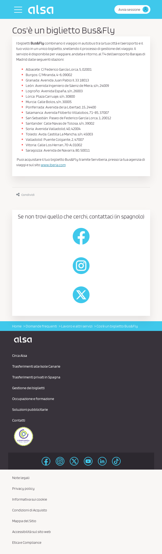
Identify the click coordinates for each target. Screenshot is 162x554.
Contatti (18, 420)
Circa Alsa (19, 355)
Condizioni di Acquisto (29, 510)
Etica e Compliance (26, 542)
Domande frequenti (41, 326)
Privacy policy (23, 488)
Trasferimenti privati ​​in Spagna (36, 377)
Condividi (25, 195)
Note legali (20, 478)
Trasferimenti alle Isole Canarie (36, 366)
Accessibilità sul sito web (31, 531)
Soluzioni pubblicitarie (30, 409)
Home (17, 326)
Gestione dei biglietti (28, 388)
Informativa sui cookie (29, 499)
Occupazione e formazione (33, 398)
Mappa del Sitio (24, 521)
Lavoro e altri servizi (76, 326)
